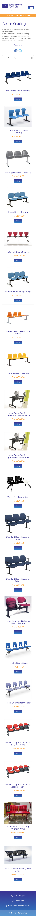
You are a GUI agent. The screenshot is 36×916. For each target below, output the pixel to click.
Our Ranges (19, 896)
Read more (18, 45)
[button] (31, 7)
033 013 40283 (22, 15)
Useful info (19, 901)
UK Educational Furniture (19, 906)
